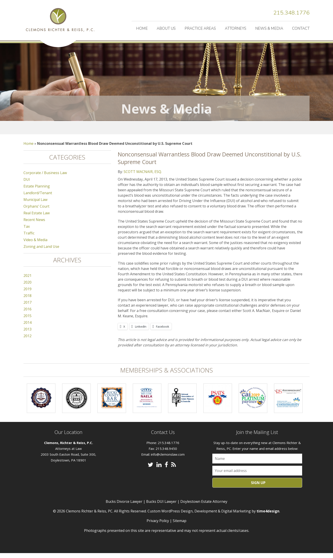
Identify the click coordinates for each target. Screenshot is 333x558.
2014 (27, 327)
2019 (27, 293)
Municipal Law (35, 204)
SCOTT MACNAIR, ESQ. (143, 176)
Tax (26, 231)
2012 (27, 340)
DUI (26, 184)
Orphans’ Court (36, 211)
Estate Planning (36, 191)
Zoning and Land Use (41, 251)
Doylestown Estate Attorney (203, 506)
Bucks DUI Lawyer (161, 506)
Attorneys (235, 28)
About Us (166, 28)
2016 (27, 314)
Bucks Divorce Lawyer (124, 506)
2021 (27, 280)
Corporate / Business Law (45, 177)
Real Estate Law (36, 217)
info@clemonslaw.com (168, 459)
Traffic (28, 238)
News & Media (269, 28)
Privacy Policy (158, 525)
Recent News (34, 224)
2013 (27, 334)
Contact (301, 28)
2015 (27, 320)
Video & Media (35, 244)
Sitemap (179, 525)
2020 (27, 287)
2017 (27, 307)
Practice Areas (200, 28)
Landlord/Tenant (37, 197)
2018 (27, 300)
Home (142, 28)
